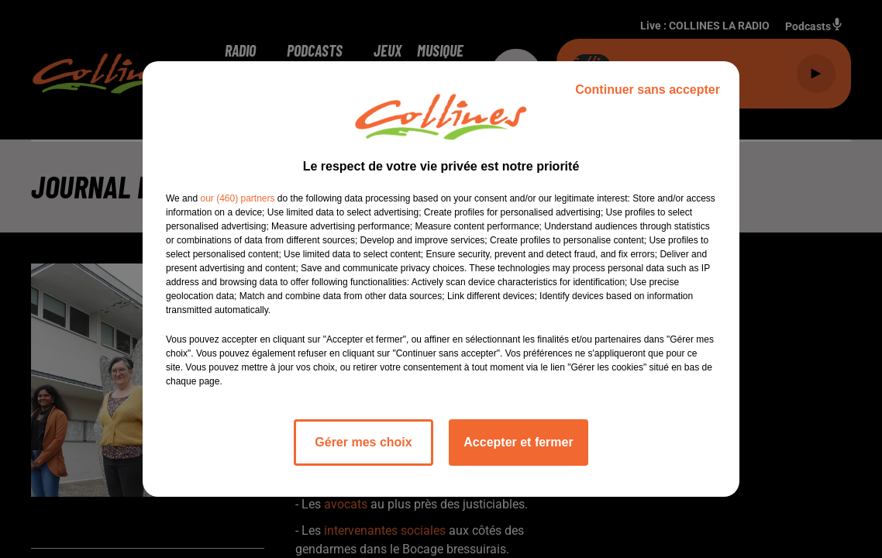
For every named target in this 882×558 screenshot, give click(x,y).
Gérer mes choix (363, 442)
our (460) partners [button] (237, 198)
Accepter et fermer (518, 442)
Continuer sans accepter (647, 89)
